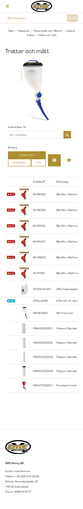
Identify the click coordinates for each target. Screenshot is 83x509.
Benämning (19, 162)
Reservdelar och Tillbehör (48, 30)
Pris (38, 162)
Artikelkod (38, 181)
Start (11, 30)
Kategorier (24, 30)
